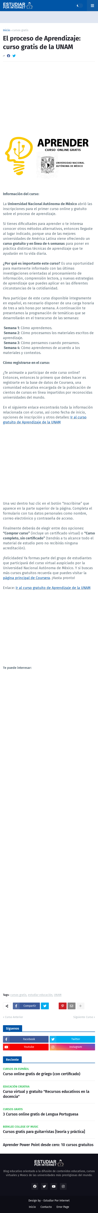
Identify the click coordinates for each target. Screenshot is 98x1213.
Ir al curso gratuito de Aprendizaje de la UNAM (53, 588)
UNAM (57, 995)
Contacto (46, 1207)
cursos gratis (20, 30)
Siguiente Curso (83, 1017)
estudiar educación (40, 995)
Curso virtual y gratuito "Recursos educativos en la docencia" (46, 1094)
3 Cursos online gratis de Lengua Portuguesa (40, 1114)
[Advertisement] (49, 94)
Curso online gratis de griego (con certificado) (41, 1074)
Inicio (6, 30)
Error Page (63, 1207)
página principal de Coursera (26, 578)
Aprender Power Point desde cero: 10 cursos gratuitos (48, 1145)
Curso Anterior (14, 1017)
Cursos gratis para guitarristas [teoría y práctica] (44, 1131)
